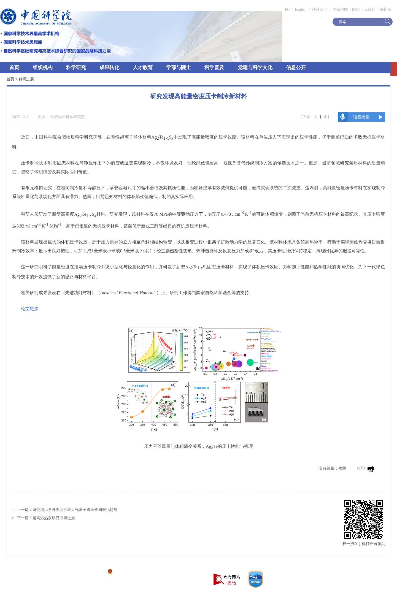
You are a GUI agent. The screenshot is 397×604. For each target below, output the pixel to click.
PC (287, 9)
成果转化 (109, 67)
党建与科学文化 (255, 67)
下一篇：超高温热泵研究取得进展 (46, 518)
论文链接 (30, 308)
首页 (14, 67)
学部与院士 (178, 67)
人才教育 (143, 67)
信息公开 (296, 67)
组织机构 (43, 67)
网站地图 (339, 9)
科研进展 (26, 79)
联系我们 (319, 9)
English (301, 9)
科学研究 (76, 67)
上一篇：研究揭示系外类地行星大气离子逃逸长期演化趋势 (67, 510)
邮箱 (356, 9)
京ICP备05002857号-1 (85, 572)
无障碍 (370, 9)
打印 (365, 468)
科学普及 (214, 67)
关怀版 (385, 9)
